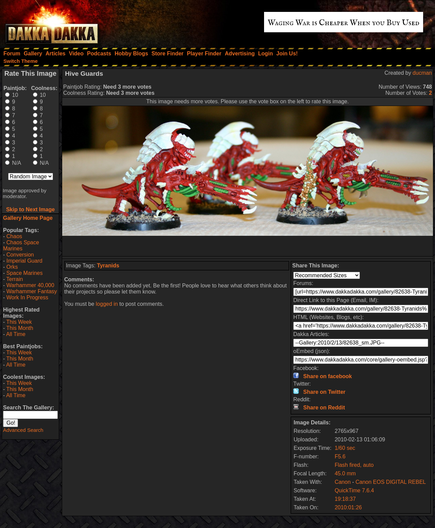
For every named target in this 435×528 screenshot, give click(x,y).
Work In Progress (27, 297)
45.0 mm (345, 473)
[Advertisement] (247, 246)
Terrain (14, 279)
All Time (15, 334)
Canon (343, 482)
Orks (12, 267)
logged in (107, 304)
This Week (19, 322)
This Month (19, 328)
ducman (422, 73)
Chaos (14, 236)
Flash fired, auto (354, 465)
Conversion (20, 255)
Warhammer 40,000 (30, 285)
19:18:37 (345, 499)
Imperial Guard (24, 261)
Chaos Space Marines (21, 245)
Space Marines (24, 273)
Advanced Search (23, 430)
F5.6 (340, 456)
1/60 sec (345, 448)
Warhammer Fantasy (31, 291)
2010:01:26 (348, 507)
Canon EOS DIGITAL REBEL (390, 482)
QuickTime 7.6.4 (354, 490)
